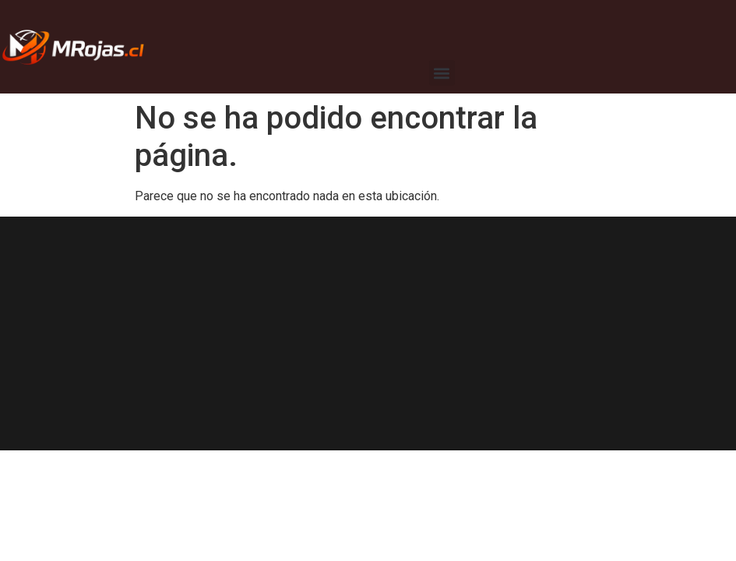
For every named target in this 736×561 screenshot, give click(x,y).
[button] (442, 73)
